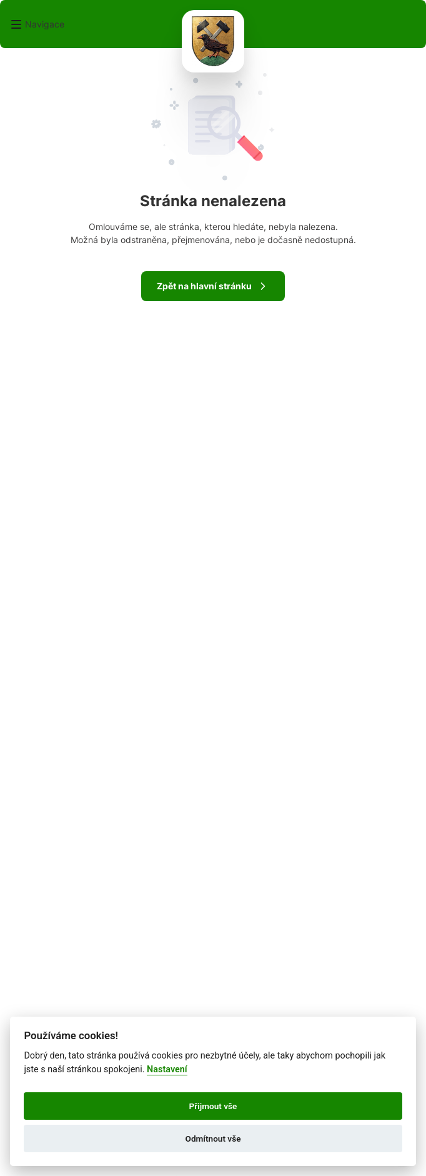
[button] (37, 24)
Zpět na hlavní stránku (213, 286)
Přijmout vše (213, 1106)
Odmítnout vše (213, 1139)
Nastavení (167, 1069)
